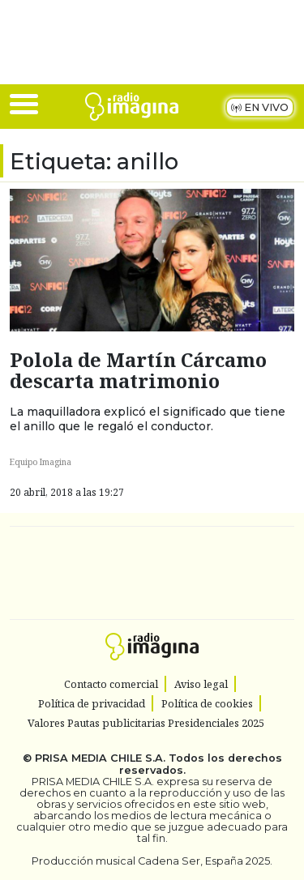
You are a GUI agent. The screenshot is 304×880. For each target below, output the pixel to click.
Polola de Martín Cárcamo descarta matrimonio (138, 370)
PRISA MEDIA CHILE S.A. (100, 758)
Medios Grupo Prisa (153, 601)
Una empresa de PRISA (152, 562)
